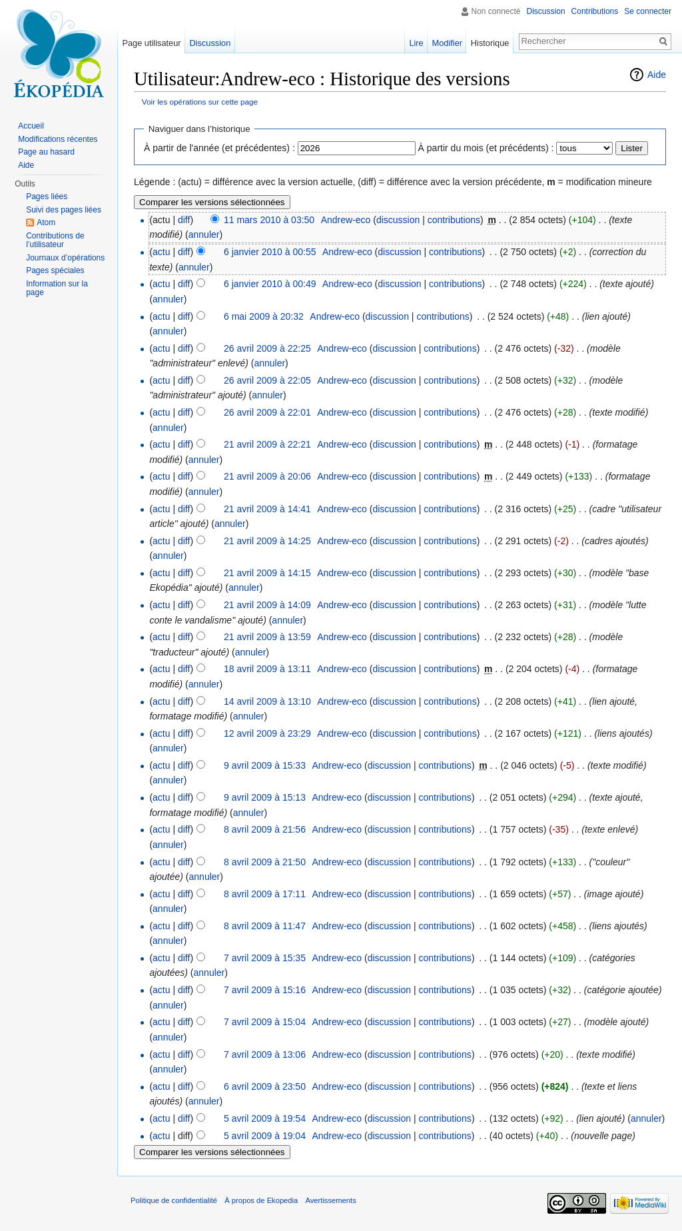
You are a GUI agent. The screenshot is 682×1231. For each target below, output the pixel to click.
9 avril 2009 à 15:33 (265, 765)
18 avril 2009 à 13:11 (267, 668)
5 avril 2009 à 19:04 (265, 1135)
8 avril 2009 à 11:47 (265, 926)
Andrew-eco (346, 219)
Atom (46, 222)
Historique (490, 43)
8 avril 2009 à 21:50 (265, 862)
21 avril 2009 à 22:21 (267, 444)
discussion (398, 219)
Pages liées (46, 196)
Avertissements (330, 1200)
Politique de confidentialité (174, 1200)
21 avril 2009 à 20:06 (267, 476)
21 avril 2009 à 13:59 (267, 636)
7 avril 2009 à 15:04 (265, 1022)
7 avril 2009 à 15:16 (265, 990)
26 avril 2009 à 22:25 (267, 348)
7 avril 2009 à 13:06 (265, 1054)
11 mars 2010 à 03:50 (269, 219)
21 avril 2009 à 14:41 (267, 509)
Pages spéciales (55, 270)
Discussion (546, 11)
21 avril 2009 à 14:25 (267, 541)
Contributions (595, 11)
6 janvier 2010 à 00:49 (270, 283)
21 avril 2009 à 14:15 (267, 573)
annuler (204, 234)
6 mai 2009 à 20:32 (264, 316)
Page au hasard (46, 152)
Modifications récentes (57, 139)
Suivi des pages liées (63, 209)
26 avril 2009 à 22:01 (267, 412)
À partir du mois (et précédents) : (486, 148)
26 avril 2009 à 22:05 (267, 380)
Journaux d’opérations (65, 257)
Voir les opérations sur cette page (200, 101)
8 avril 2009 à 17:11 (265, 894)
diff (184, 219)
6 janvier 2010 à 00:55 (270, 251)
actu (161, 251)
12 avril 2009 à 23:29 (267, 733)
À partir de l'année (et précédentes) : (219, 148)
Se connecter (647, 11)
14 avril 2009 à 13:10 (267, 701)
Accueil (31, 126)
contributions (454, 219)
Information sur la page (57, 288)
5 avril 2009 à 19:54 (265, 1118)
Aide (656, 74)
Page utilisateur (151, 43)
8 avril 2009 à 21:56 (265, 829)
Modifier (447, 43)
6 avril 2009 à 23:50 (265, 1086)
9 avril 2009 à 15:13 (265, 797)
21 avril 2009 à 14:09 (267, 605)
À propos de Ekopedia (261, 1200)
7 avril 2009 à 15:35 (265, 958)
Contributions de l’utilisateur (55, 240)
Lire (416, 43)
